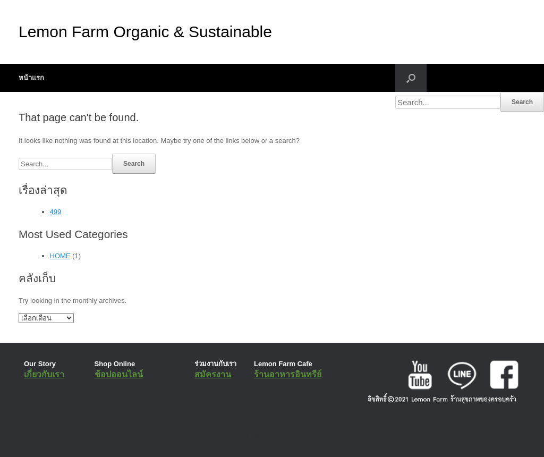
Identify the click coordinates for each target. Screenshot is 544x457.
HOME (60, 256)
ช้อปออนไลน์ (119, 374)
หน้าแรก (31, 78)
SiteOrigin (264, 436)
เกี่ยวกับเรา (44, 374)
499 (56, 212)
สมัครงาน (212, 374)
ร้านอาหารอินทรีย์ (287, 374)
